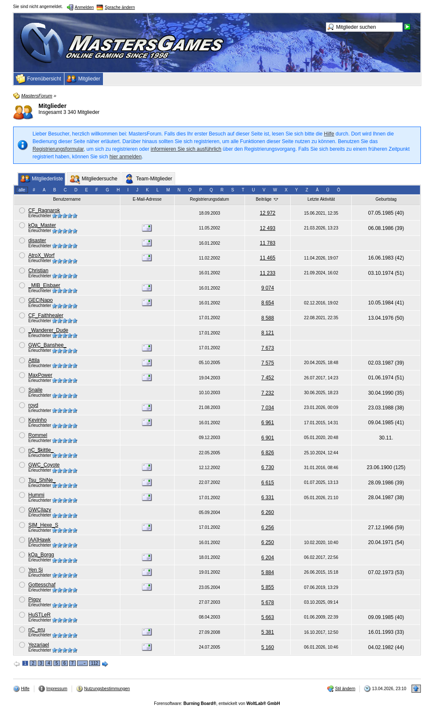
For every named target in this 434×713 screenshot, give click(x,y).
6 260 (267, 512)
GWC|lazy (39, 510)
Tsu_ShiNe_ (42, 480)
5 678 (267, 602)
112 (94, 663)
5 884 (267, 572)
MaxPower (40, 375)
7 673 (267, 348)
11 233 (267, 273)
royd (33, 405)
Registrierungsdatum (209, 199)
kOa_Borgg (41, 555)
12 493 (267, 228)
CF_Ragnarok (44, 210)
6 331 (267, 497)
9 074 (267, 288)
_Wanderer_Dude (48, 330)
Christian (38, 271)
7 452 (267, 378)
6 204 (267, 558)
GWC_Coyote (44, 465)
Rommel (37, 435)
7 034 (267, 408)
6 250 (267, 542)
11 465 (267, 258)
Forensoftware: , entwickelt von (217, 703)
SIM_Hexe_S (43, 525)
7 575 (267, 363)
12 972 (267, 213)
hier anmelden (125, 157)
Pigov (34, 599)
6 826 (267, 453)
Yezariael (38, 645)
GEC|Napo (40, 300)
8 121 (267, 333)
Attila (34, 360)
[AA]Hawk (39, 540)
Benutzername (67, 199)
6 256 (267, 528)
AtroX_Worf (41, 255)
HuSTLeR (39, 615)
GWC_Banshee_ (47, 345)
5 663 (267, 617)
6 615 (267, 483)
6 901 (267, 438)
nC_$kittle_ (41, 450)
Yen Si (35, 570)
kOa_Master (42, 225)
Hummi (36, 495)
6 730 (267, 467)
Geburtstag (386, 199)
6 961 (267, 423)
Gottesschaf (42, 585)
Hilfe (329, 134)
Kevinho (37, 420)
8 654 (267, 303)
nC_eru (36, 630)
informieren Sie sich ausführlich (186, 149)
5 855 (267, 587)
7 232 (267, 393)
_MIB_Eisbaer (44, 285)
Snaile (35, 390)
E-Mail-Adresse (147, 199)
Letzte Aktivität (320, 199)
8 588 (267, 318)
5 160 (267, 647)
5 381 (267, 632)
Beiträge (267, 199)
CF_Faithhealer (46, 315)
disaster (37, 240)
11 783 (267, 243)
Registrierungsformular (58, 149)
